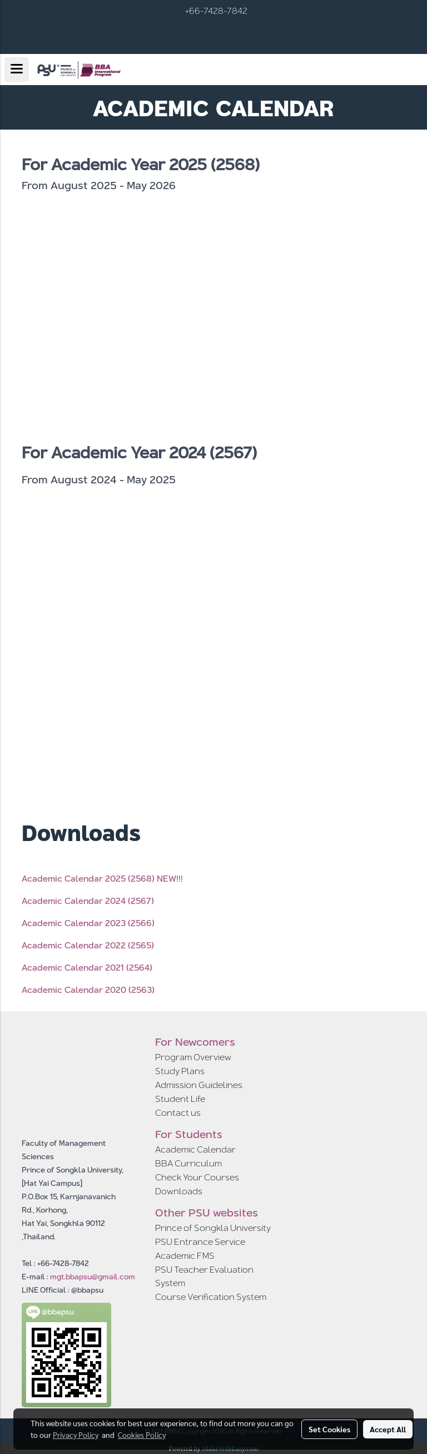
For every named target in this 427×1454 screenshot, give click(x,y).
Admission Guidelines (198, 1085)
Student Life (180, 1099)
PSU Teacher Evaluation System (204, 1276)
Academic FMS (185, 1256)
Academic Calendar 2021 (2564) (87, 968)
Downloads (178, 1191)
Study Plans (180, 1071)
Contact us (178, 1113)
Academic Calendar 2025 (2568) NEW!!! (102, 879)
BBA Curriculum (188, 1163)
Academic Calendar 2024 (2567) (88, 901)
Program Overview (193, 1057)
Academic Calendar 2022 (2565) (88, 945)
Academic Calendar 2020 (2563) (88, 990)
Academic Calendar (195, 1149)
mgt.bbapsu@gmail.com (92, 1276)
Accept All (388, 1429)
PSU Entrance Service (200, 1242)
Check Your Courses (197, 1177)
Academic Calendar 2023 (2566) (88, 923)
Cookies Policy (142, 1435)
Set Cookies (329, 1429)
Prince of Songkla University (213, 1228)
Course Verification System (210, 1297)
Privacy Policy (75, 1435)
